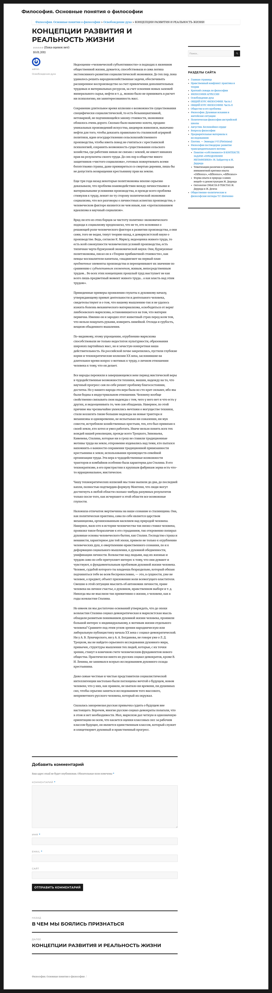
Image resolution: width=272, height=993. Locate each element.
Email (37, 851)
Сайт (35, 868)
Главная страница (201, 79)
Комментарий (44, 782)
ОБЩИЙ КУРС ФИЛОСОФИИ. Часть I (211, 101)
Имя (36, 834)
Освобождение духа (44, 73)
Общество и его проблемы (206, 108)
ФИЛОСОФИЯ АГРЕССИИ (205, 94)
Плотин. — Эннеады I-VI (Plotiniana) (211, 141)
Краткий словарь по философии (209, 90)
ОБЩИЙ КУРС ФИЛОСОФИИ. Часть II (212, 105)
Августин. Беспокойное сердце (208, 127)
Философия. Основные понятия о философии (82, 11)
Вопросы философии (203, 130)
